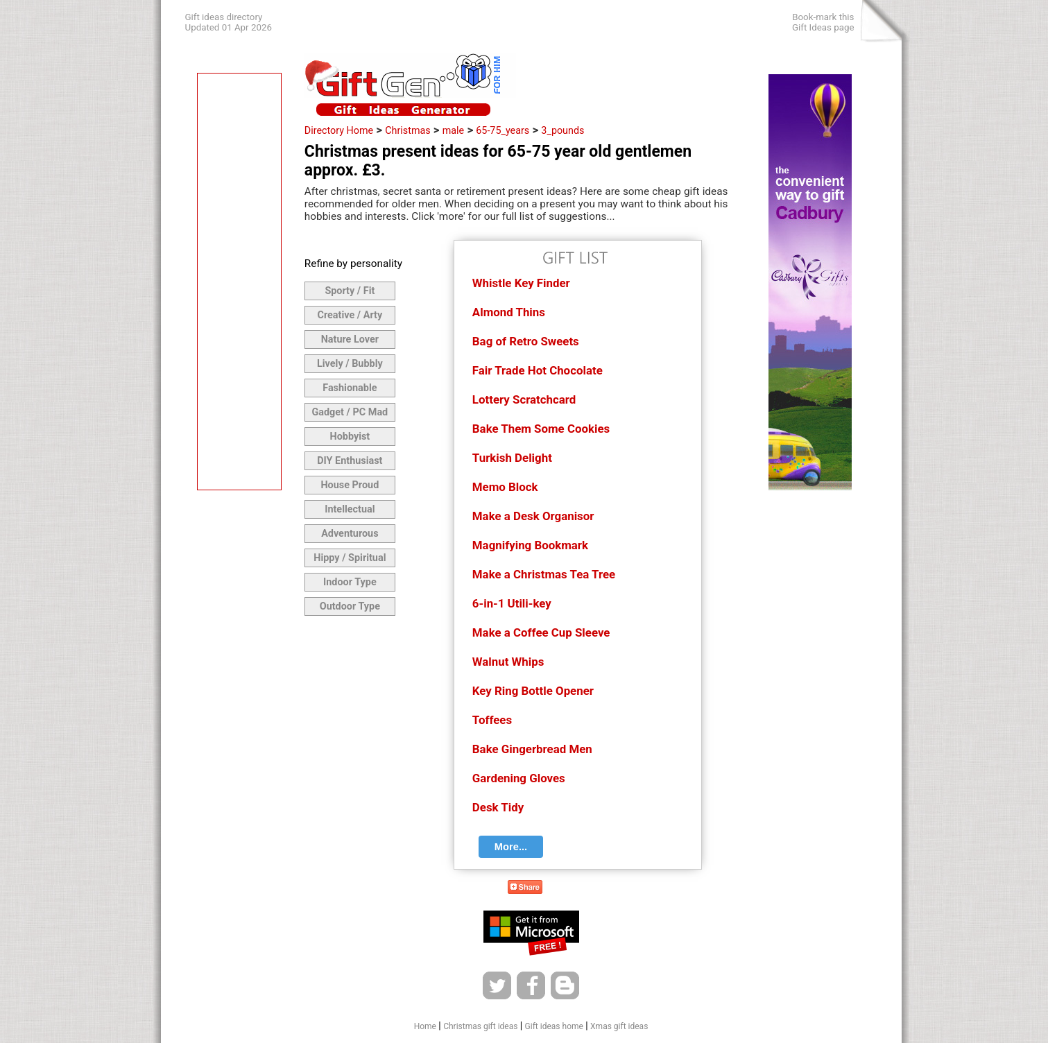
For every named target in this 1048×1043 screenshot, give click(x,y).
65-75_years (502, 130)
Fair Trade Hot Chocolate (537, 370)
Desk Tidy (498, 807)
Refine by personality (353, 263)
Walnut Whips (508, 662)
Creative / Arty (350, 315)
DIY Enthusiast (349, 461)
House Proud (349, 485)
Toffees (492, 720)
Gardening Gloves (518, 778)
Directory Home (338, 130)
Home (425, 1026)
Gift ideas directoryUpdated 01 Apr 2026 (228, 22)
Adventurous (349, 534)
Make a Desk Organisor (533, 516)
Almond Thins (508, 312)
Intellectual (350, 509)
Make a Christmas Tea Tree (543, 574)
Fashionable (350, 388)
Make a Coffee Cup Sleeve (541, 632)
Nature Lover (350, 339)
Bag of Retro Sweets (525, 341)
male (453, 130)
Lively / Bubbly (350, 364)
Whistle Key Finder (521, 283)
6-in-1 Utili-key (511, 603)
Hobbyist (349, 436)
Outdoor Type (350, 606)
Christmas (407, 130)
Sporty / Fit (350, 291)
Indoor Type (350, 582)
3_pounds (562, 130)
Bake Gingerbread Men (532, 749)
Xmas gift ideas (619, 1026)
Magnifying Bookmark (530, 545)
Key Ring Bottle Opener (533, 691)
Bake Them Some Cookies (541, 429)
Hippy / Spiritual (349, 558)
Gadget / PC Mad (349, 412)
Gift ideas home (554, 1026)
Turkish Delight (512, 458)
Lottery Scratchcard (524, 399)
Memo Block (505, 487)
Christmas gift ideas (480, 1026)
